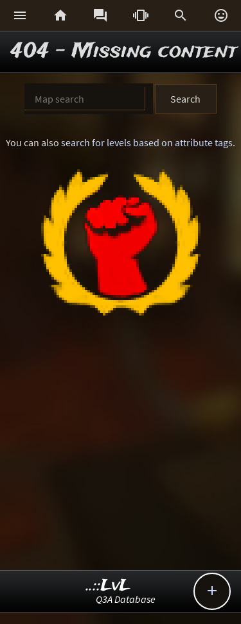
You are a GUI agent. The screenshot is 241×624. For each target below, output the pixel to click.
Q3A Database (126, 599)
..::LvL (108, 586)
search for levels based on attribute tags (147, 142)
